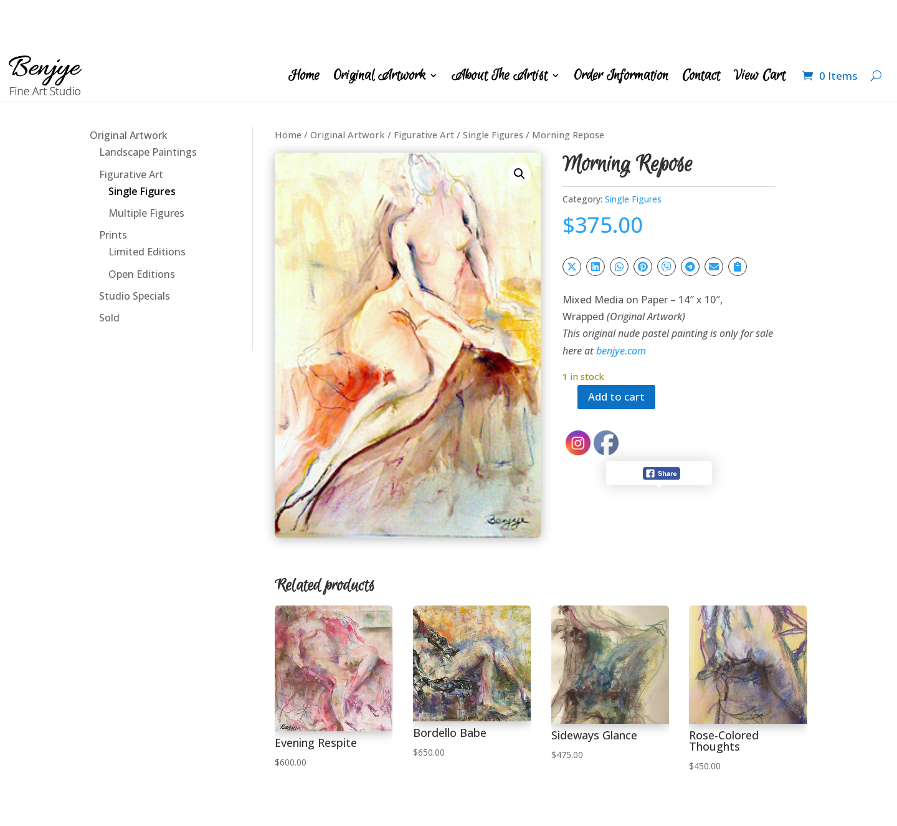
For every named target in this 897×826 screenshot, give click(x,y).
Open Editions (141, 224)
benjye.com (621, 301)
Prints (113, 185)
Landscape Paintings (148, 102)
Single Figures (142, 141)
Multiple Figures (146, 163)
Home (304, 25)
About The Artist (500, 25)
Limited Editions (147, 202)
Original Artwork (379, 25)
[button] (519, 124)
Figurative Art (131, 124)
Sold (109, 268)
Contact (701, 25)
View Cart (759, 25)
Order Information (621, 25)
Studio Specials (134, 246)
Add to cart (619, 347)
